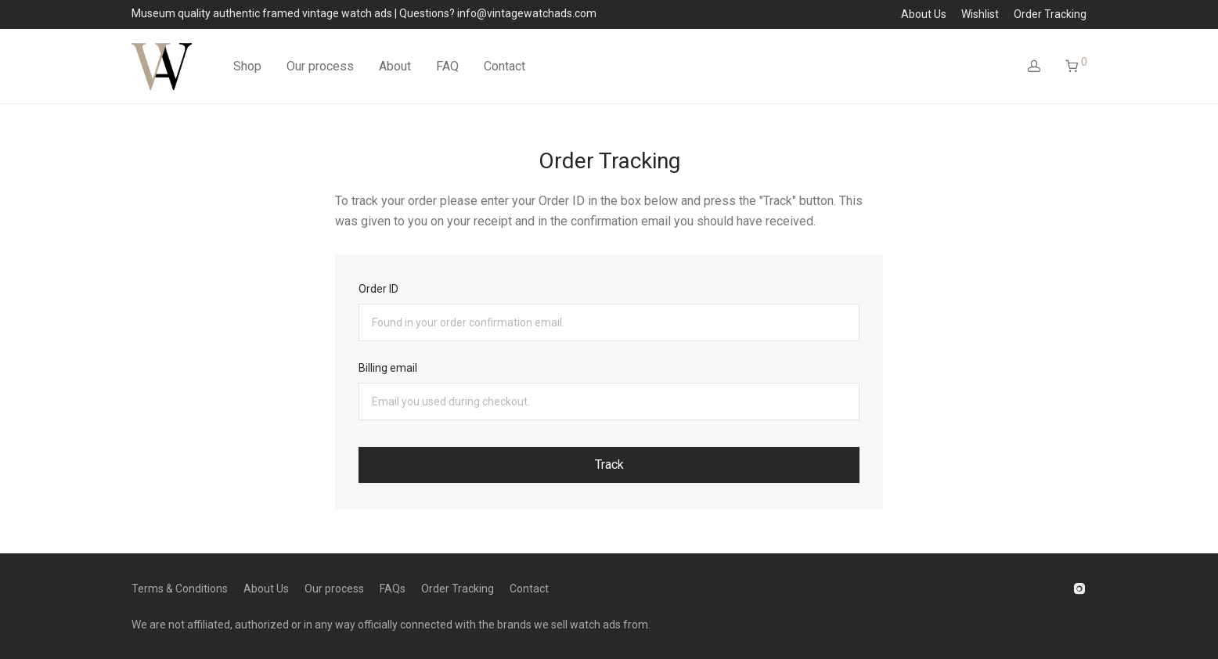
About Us (923, 14)
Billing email (388, 368)
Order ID (378, 289)
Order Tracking (1050, 14)
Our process (320, 66)
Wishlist (980, 14)
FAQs (392, 588)
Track (609, 464)
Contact (504, 66)
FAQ (447, 66)
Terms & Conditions (180, 588)
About (395, 66)
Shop (247, 66)
